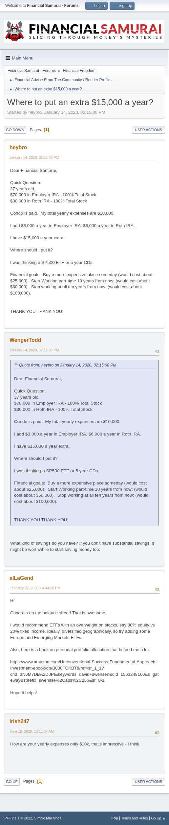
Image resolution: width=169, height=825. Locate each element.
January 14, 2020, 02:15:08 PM (34, 157)
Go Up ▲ (158, 818)
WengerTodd (25, 340)
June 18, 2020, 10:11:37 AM (32, 731)
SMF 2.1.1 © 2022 (17, 818)
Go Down (15, 130)
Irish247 (19, 721)
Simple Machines (47, 818)
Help (114, 818)
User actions (148, 130)
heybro (18, 147)
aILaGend (21, 578)
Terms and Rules (134, 818)
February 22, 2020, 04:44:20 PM (35, 588)
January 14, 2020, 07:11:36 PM (34, 350)
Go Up (12, 782)
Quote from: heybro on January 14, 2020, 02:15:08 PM (67, 365)
